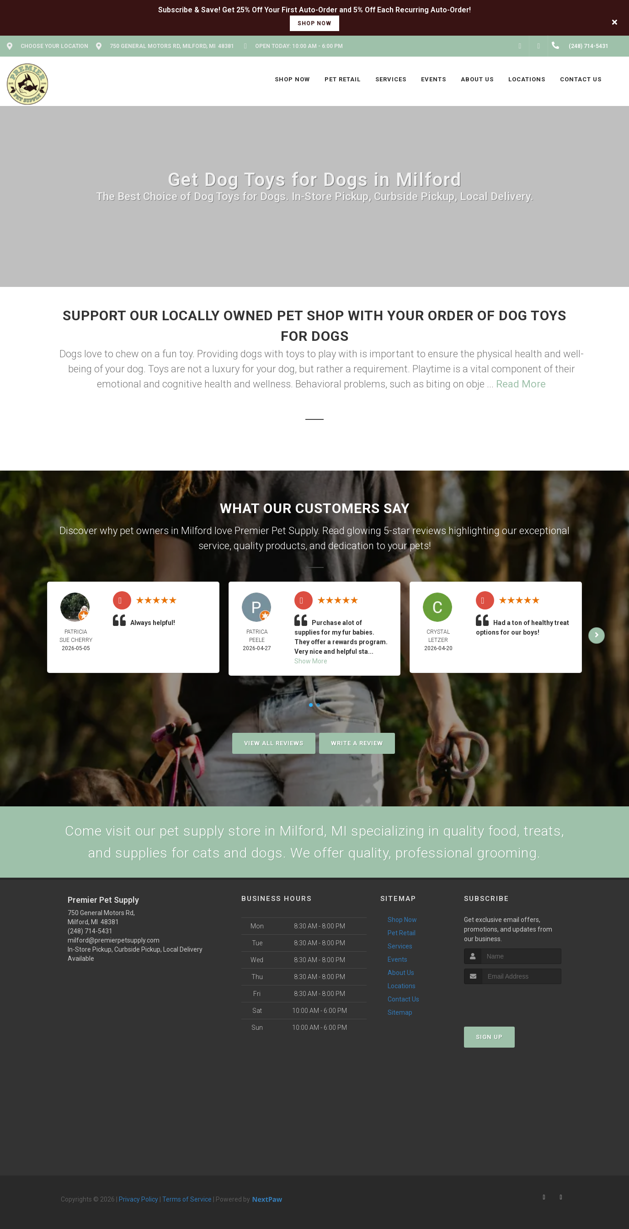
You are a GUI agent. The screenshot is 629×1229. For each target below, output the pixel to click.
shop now (314, 23)
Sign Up (489, 1036)
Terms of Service (187, 1199)
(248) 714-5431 (90, 931)
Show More (310, 661)
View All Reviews (274, 743)
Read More (521, 384)
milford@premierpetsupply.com (114, 940)
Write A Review (357, 743)
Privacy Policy (138, 1199)
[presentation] (512, 1001)
